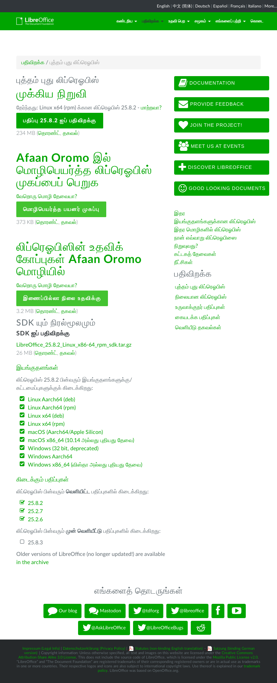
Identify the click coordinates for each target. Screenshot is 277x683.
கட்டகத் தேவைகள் (196, 254)
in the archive (32, 562)
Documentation (207, 83)
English (163, 6)
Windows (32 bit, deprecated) (63, 448)
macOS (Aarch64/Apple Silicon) (65, 432)
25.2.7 (35, 511)
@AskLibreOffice (104, 628)
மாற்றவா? (151, 107)
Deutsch (202, 6)
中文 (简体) (182, 6)
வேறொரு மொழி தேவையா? (46, 196)
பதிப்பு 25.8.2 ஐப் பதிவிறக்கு (59, 120)
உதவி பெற (179, 21)
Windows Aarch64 (50, 456)
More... (270, 6)
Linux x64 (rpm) (46, 424)
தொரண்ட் (49, 133)
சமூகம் (203, 21)
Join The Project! (210, 125)
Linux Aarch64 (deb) (51, 399)
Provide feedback (211, 104)
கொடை (257, 21)
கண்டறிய (126, 21)
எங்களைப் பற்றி (231, 21)
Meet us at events (211, 146)
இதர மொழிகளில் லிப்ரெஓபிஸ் (207, 229)
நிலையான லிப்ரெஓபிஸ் (200, 297)
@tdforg (146, 611)
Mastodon (105, 611)
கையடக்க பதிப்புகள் (197, 317)
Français (237, 6)
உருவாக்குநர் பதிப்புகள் (200, 307)
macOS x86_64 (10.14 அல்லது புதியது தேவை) (81, 440)
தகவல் (70, 133)
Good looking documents (222, 188)
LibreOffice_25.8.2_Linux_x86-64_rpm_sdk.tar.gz (73, 345)
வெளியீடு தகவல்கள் (198, 327)
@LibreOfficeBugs (160, 628)
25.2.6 (35, 519)
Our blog (62, 611)
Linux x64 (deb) (46, 416)
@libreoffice (187, 611)
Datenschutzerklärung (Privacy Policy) (94, 648)
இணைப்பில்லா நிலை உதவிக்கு (62, 298)
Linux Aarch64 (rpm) (52, 407)
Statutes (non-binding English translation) (169, 648)
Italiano (254, 6)
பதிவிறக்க (153, 21)
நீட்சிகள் (183, 262)
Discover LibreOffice (215, 167)
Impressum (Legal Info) (41, 648)
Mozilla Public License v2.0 (235, 657)
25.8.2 (35, 503)
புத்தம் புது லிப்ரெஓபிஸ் (200, 287)
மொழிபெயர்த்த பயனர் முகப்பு (61, 209)
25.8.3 (35, 542)
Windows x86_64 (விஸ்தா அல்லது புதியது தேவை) (85, 465)
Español (220, 6)
